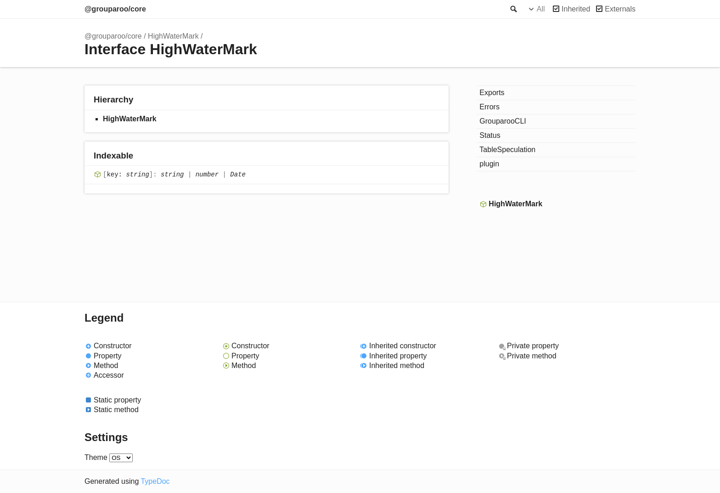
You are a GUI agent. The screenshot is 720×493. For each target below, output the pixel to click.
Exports (491, 92)
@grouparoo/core (115, 9)
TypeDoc (155, 481)
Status (489, 135)
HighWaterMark (173, 36)
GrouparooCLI (502, 121)
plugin (489, 164)
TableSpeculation (507, 149)
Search (513, 9)
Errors (489, 107)
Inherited (576, 9)
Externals (620, 9)
